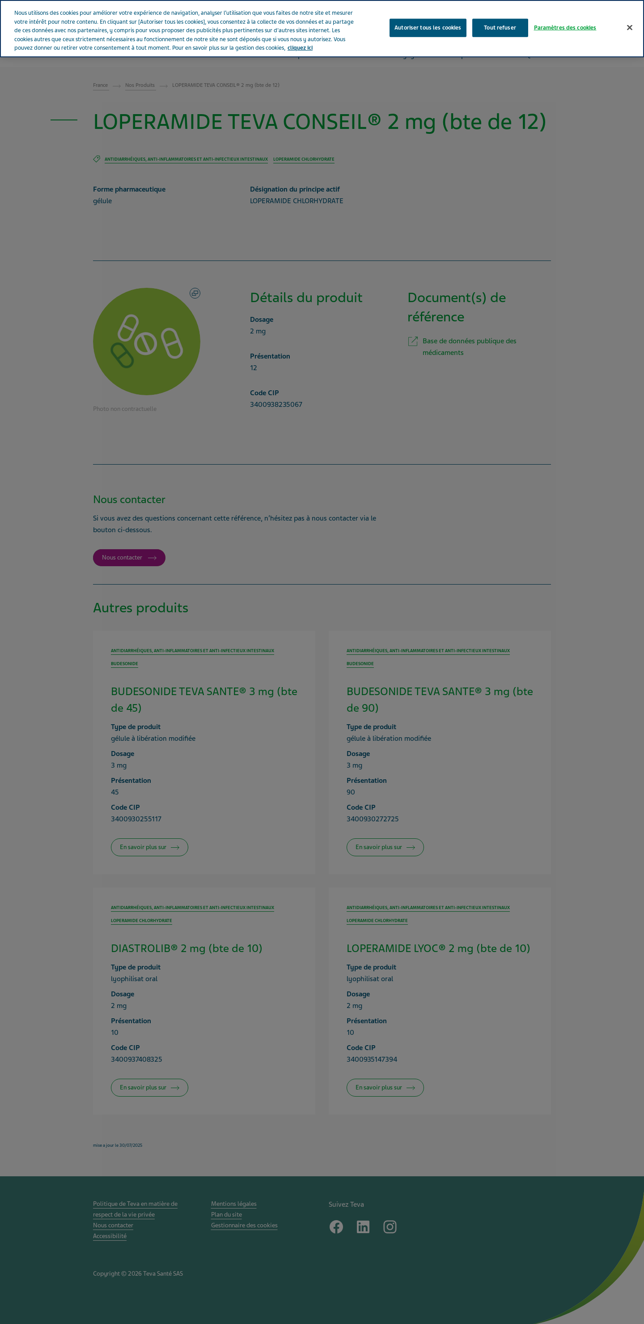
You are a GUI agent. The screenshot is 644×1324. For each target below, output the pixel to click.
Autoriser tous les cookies (427, 27)
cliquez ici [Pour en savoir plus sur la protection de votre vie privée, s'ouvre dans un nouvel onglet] (300, 47)
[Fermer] (630, 27)
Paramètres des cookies (565, 27)
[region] (322, 28)
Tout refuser (500, 27)
